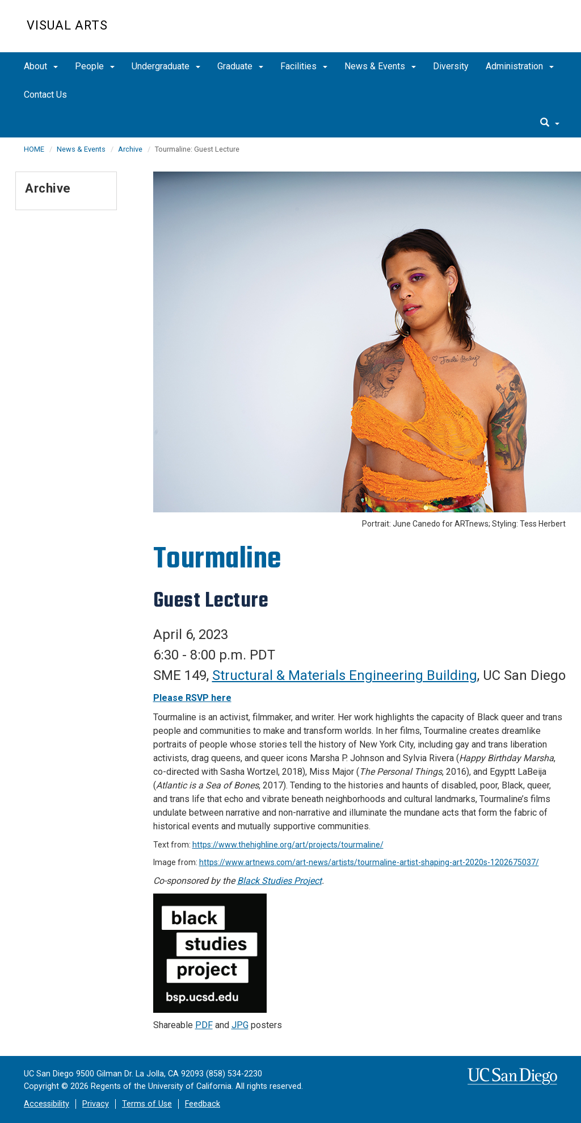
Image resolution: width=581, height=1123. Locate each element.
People (95, 66)
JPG (240, 1025)
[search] (550, 123)
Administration (520, 66)
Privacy (95, 1104)
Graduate (240, 66)
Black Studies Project (279, 880)
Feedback (202, 1104)
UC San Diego (489, 32)
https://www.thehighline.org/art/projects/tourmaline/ (288, 844)
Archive (130, 149)
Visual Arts (67, 25)
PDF (204, 1025)
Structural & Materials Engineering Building (344, 675)
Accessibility (46, 1104)
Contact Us (45, 94)
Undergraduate (166, 66)
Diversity (451, 66)
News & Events (380, 66)
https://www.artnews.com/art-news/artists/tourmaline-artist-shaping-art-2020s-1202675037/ (369, 862)
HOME (34, 149)
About (41, 66)
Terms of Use (147, 1104)
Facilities (303, 66)
